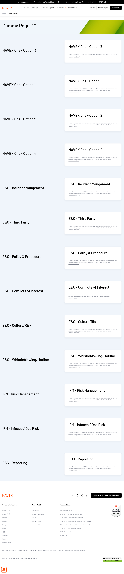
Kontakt (92, 12)
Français (5, 525)
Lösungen (35, 12)
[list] (116, 6)
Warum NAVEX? (72, 12)
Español (4, 528)
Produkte (26, 12)
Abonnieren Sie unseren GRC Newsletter (106, 495)
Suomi (4, 539)
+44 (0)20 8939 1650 (101, 6)
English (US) (6, 510)
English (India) (6, 542)
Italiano (4, 521)
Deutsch (4, 517)
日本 (3, 532)
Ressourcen (60, 12)
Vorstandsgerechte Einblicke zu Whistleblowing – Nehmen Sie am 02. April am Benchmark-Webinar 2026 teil (62, 2)
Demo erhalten (115, 12)
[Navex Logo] (7, 12)
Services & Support (48, 12)
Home (4, 17)
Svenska (4, 535)
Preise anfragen (103, 12)
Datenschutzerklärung (73, 57)
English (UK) (6, 514)
